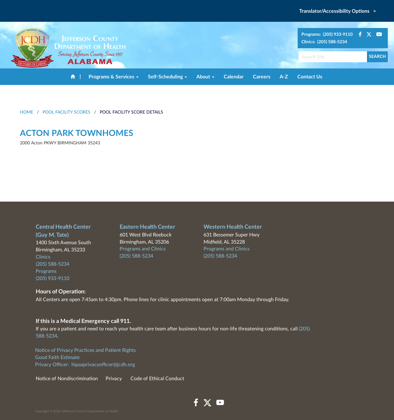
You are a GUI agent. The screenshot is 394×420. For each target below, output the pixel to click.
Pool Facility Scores (66, 112)
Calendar (234, 76)
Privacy (114, 378)
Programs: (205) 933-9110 (327, 34)
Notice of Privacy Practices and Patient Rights (85, 350)
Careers (261, 76)
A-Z (284, 76)
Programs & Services (114, 76)
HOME (26, 112)
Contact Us (309, 76)
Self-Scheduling (167, 76)
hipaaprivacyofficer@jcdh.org (103, 364)
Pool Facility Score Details (131, 112)
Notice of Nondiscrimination (67, 378)
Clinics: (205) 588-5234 (324, 42)
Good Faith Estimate (57, 357)
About (205, 76)
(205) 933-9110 (52, 278)
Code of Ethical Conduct (157, 378)
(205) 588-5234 (52, 264)
